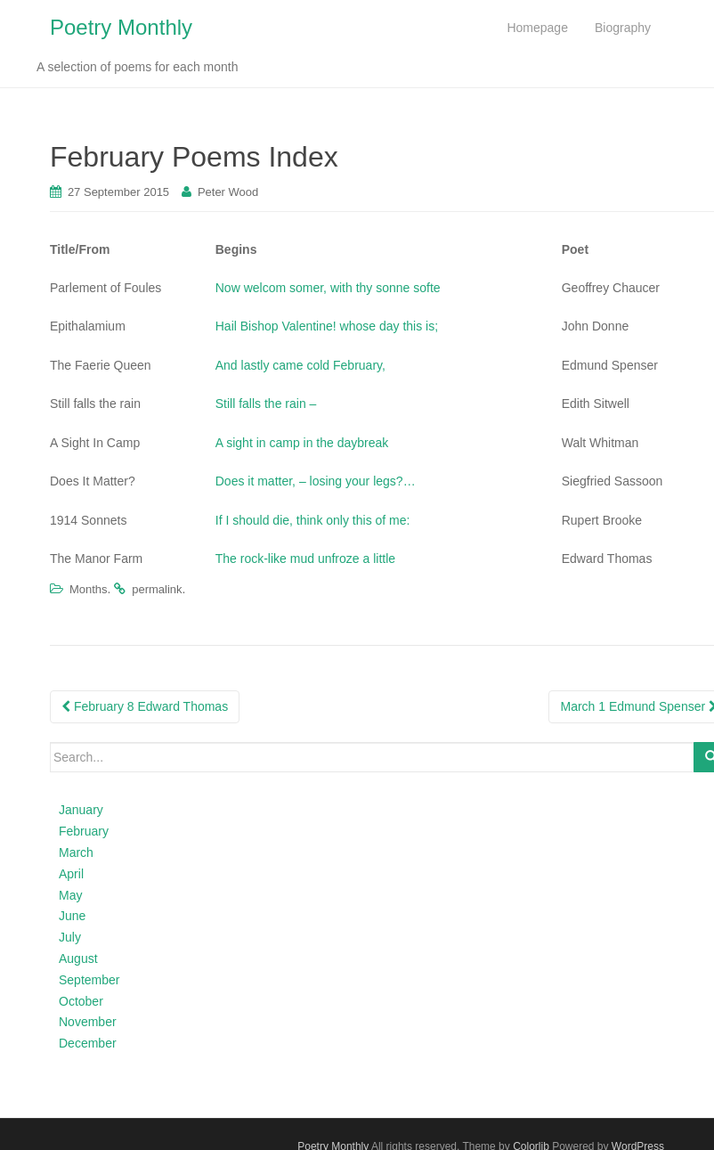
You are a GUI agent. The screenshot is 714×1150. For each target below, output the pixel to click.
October (81, 1001)
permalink (157, 589)
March (76, 852)
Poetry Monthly (121, 27)
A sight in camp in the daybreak (302, 443)
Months (88, 589)
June (72, 916)
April (71, 874)
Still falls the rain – (266, 403)
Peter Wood (228, 192)
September (89, 980)
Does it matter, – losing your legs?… (315, 481)
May (70, 895)
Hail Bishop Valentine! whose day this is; (326, 326)
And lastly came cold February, (300, 365)
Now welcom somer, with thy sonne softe (328, 288)
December (88, 1043)
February (84, 831)
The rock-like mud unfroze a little (305, 558)
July (70, 937)
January (81, 810)
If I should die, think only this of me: (312, 520)
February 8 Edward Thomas (144, 706)
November (88, 1022)
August (78, 958)
